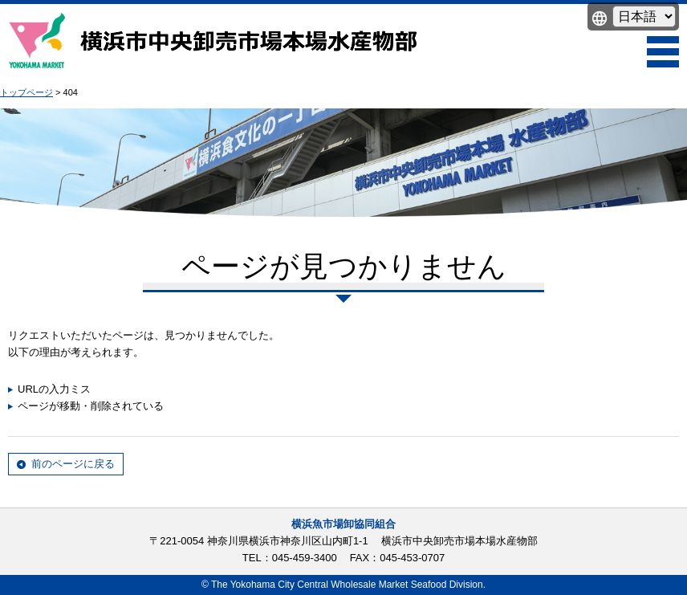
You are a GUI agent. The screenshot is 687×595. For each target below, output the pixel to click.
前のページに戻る (73, 464)
